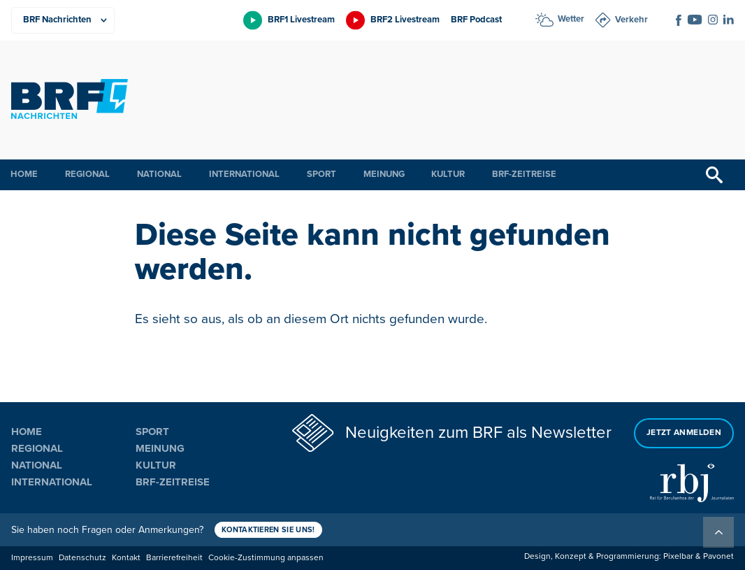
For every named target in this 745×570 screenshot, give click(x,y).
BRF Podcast (476, 19)
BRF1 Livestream (301, 19)
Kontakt (126, 558)
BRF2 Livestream (405, 19)
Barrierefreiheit (174, 558)
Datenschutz (82, 558)
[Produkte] (63, 20)
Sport (321, 174)
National (159, 174)
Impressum (32, 558)
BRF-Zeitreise (524, 174)
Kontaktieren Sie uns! (268, 529)
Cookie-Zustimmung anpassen (266, 558)
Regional (87, 174)
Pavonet (718, 556)
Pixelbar (678, 556)
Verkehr (631, 19)
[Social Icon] (678, 20)
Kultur (448, 174)
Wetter (571, 18)
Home (24, 174)
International (244, 174)
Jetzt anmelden (683, 432)
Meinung (384, 174)
